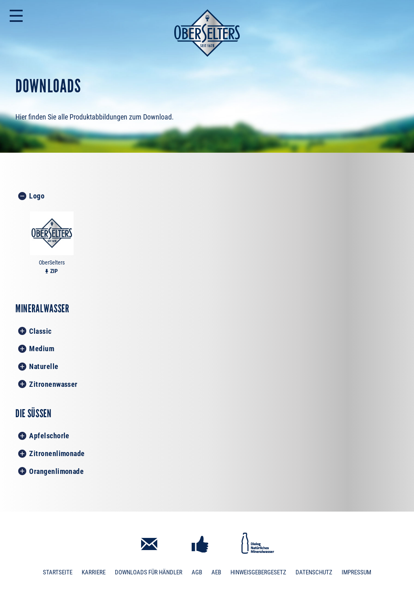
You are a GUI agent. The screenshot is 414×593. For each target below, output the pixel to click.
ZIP (54, 271)
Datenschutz (314, 572)
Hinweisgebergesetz (258, 572)
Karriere (94, 572)
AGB (197, 572)
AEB (216, 572)
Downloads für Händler (148, 572)
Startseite (57, 572)
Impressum (356, 572)
